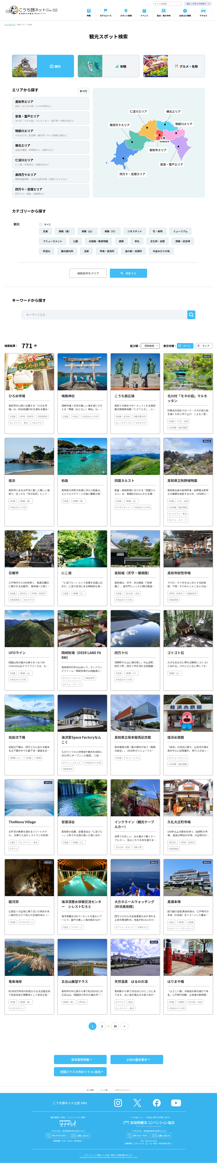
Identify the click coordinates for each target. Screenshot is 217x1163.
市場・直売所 (107, 251)
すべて (47, 224)
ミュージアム (180, 231)
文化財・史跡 (157, 241)
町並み (46, 251)
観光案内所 (67, 251)
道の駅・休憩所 (133, 251)
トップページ (10, 24)
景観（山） (88, 231)
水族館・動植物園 (98, 241)
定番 (45, 231)
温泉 (86, 251)
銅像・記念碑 (183, 241)
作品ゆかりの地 (161, 251)
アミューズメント (52, 241)
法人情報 (90, 1090)
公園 (75, 241)
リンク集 (104, 1090)
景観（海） (65, 231)
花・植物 (157, 231)
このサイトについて (122, 1090)
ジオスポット (134, 231)
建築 (121, 241)
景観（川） (111, 231)
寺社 (137, 241)
